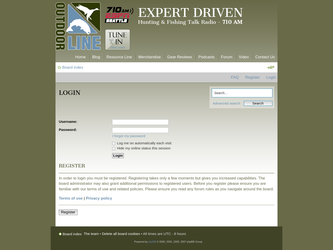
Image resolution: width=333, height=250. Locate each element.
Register (252, 77)
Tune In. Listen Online (118, 40)
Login (271, 77)
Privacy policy (99, 198)
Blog (96, 57)
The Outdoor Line (78, 27)
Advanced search (226, 103)
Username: (68, 121)
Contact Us (265, 57)
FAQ (235, 77)
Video (244, 57)
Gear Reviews (179, 57)
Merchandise (149, 57)
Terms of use (71, 198)
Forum (226, 57)
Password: (68, 130)
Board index (72, 67)
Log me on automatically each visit (141, 143)
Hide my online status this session (141, 148)
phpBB (152, 241)
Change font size (271, 67)
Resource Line (119, 57)
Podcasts (206, 57)
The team (91, 234)
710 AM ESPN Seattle (119, 15)
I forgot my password (128, 136)
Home (80, 57)
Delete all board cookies (121, 234)
